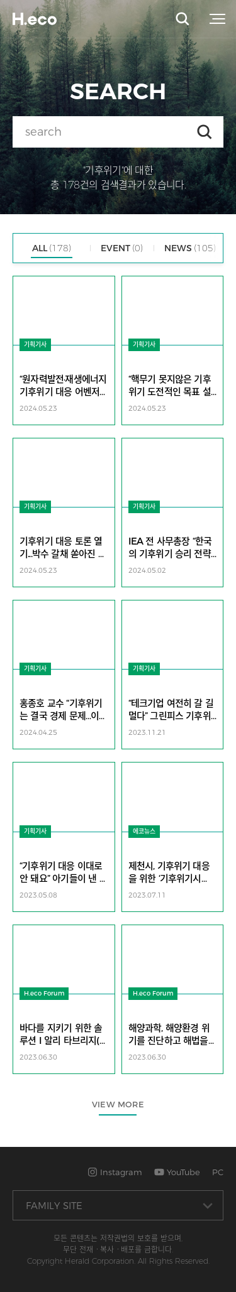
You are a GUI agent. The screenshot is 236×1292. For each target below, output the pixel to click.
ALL (51, 248)
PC (217, 1172)
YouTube (177, 1172)
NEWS (190, 248)
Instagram (114, 1172)
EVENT (122, 248)
